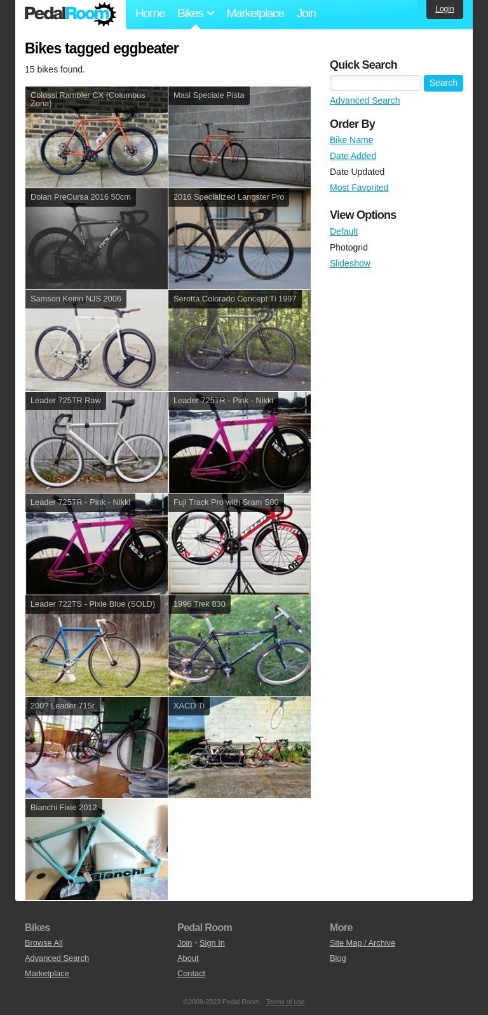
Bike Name (351, 140)
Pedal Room (70, 14)
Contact (191, 973)
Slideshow (350, 263)
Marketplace (254, 13)
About (187, 958)
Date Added (353, 156)
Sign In (212, 943)
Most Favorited (359, 188)
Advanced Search (365, 100)
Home (150, 13)
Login (444, 8)
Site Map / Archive (362, 943)
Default (344, 231)
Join (306, 13)
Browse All (44, 943)
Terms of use (285, 1001)
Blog (338, 958)
